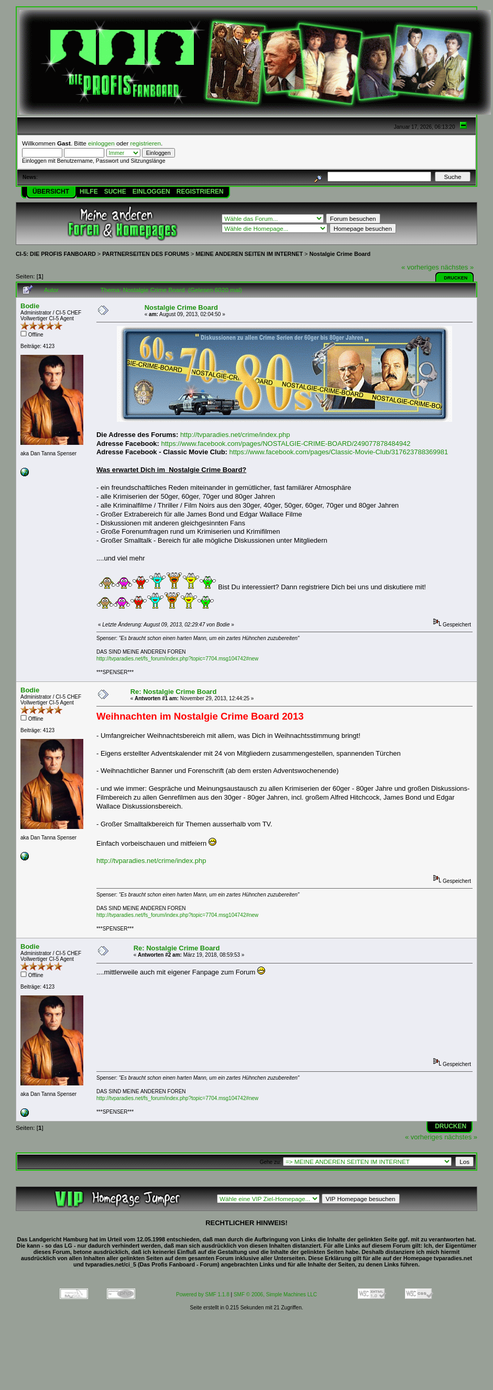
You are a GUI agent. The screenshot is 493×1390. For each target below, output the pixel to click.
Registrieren (200, 191)
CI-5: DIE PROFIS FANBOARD (56, 254)
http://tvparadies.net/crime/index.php (235, 435)
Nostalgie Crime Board (339, 254)
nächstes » (457, 267)
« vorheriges (420, 267)
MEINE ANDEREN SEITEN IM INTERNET (249, 254)
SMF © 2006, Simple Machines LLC (275, 1294)
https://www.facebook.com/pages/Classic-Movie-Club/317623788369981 (338, 452)
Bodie (29, 306)
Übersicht (50, 191)
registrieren (145, 143)
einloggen (101, 143)
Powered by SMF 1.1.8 (202, 1294)
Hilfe (89, 191)
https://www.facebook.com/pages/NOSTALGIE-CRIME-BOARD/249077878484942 (286, 443)
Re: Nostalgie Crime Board (173, 692)
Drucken (455, 278)
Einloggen (151, 191)
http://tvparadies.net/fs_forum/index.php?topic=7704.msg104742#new (177, 659)
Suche (115, 191)
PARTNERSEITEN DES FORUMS (145, 254)
